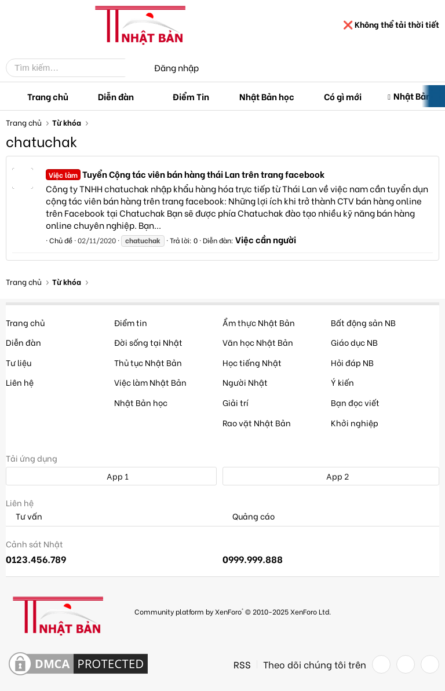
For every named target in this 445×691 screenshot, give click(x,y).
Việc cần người (265, 239)
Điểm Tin (191, 96)
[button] (143, 96)
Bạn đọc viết (355, 402)
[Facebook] (381, 664)
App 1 (111, 476)
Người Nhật (245, 382)
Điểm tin (130, 322)
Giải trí (235, 402)
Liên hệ (20, 382)
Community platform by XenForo (232, 611)
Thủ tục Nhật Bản (148, 362)
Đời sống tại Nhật (148, 342)
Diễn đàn (116, 96)
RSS (242, 664)
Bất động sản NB (363, 322)
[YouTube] (430, 664)
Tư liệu (18, 362)
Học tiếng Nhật (252, 362)
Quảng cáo (248, 516)
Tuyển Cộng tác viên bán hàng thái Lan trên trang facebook (185, 173)
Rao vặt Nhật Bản (256, 422)
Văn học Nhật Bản (257, 342)
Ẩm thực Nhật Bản (258, 322)
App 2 (331, 476)
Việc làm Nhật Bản (150, 382)
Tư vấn (24, 516)
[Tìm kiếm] (74, 68)
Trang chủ (47, 96)
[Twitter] (405, 664)
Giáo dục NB (354, 342)
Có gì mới (343, 96)
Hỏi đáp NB (352, 362)
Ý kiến (342, 382)
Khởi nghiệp (354, 422)
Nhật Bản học (266, 96)
